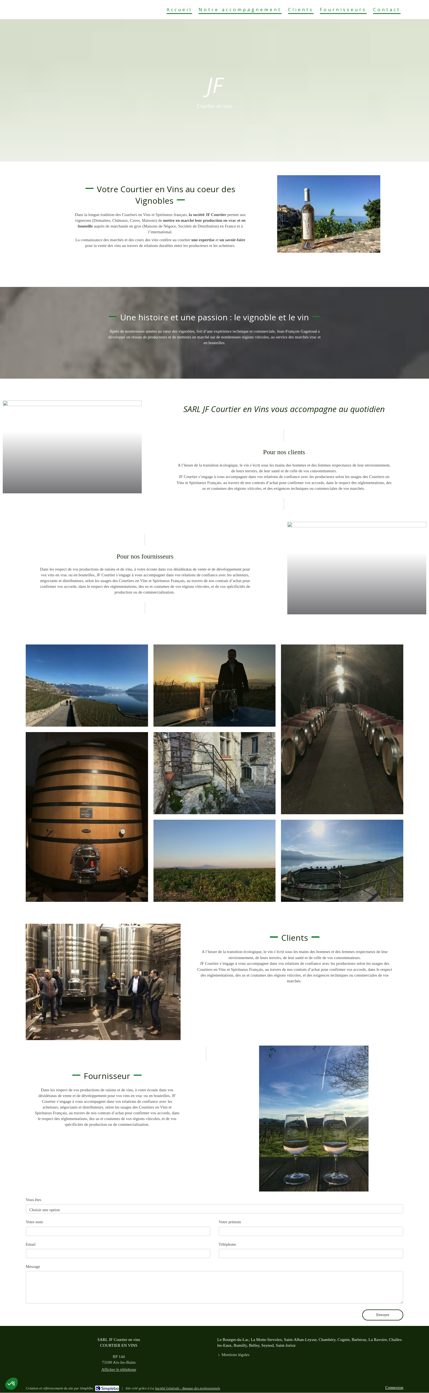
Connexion (394, 1387)
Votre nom (34, 1222)
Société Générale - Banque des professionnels (187, 1388)
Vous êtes (33, 1200)
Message (33, 1266)
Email (31, 1244)
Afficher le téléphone (118, 1369)
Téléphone (227, 1244)
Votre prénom (230, 1222)
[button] (87, 685)
